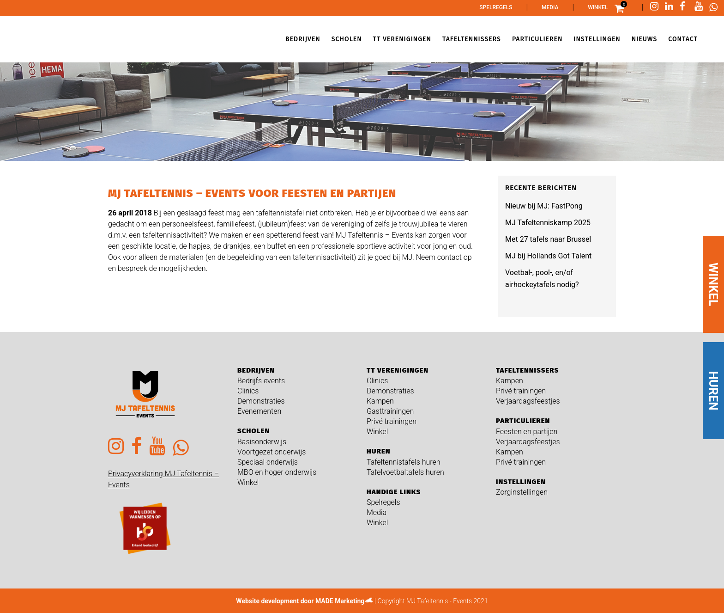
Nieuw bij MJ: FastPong (544, 206)
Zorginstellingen (522, 492)
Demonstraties (261, 401)
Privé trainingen (391, 421)
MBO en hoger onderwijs (276, 472)
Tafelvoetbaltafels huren (405, 472)
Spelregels (495, 7)
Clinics (248, 390)
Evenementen (259, 411)
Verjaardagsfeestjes (528, 401)
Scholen (253, 431)
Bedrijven (256, 370)
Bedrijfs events (261, 380)
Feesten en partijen (526, 431)
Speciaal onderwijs (267, 462)
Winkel (598, 7)
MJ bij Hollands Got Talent (548, 255)
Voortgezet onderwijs (271, 451)
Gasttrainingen (390, 411)
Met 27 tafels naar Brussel (548, 239)
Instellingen (521, 482)
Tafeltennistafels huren (403, 462)
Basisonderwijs (261, 441)
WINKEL (713, 284)
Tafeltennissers (527, 370)
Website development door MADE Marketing (300, 601)
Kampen (380, 401)
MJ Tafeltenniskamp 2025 (548, 222)
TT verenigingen (397, 370)
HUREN (713, 390)
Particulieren (523, 421)
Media (550, 7)
